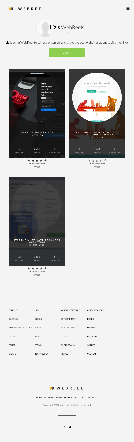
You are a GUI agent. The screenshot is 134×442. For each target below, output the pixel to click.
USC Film (91, 354)
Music (38, 336)
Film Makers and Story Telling (20, 331)
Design (38, 319)
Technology (41, 354)
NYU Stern (92, 336)
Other (12, 345)
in (37, 135)
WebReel (70, 388)
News (63, 336)
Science (91, 345)
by (37, 167)
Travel (64, 354)
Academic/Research (71, 310)
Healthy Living (68, 327)
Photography (68, 345)
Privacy (68, 397)
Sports (12, 354)
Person (38, 345)
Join (67, 52)
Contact (91, 397)
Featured (13, 310)
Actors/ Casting (95, 310)
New (37, 310)
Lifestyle (91, 327)
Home (39, 397)
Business (13, 319)
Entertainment (69, 319)
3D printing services (37, 132)
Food (37, 327)
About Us (49, 397)
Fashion (91, 319)
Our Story (79, 397)
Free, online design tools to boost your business (97, 133)
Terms (59, 397)
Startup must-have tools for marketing (37, 241)
